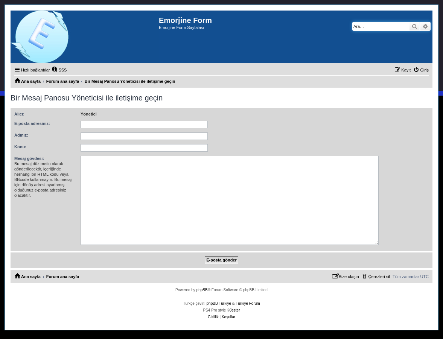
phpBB (202, 290)
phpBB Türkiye (219, 303)
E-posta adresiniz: (32, 123)
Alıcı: (19, 114)
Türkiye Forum (248, 303)
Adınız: (21, 135)
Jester (235, 310)
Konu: (20, 146)
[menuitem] (59, 69)
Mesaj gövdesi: (29, 158)
